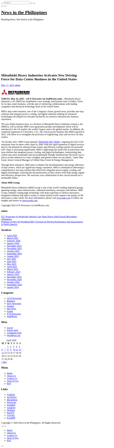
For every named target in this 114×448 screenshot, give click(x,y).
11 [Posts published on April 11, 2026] (17, 349)
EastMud (11, 405)
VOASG (11, 415)
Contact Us (12, 378)
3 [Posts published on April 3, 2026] (13, 346)
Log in (10, 327)
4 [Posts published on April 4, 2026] (16, 346)
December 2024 (14, 277)
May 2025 (11, 264)
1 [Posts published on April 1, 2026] (7, 346)
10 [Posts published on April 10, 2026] (14, 349)
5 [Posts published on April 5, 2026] (19, 346)
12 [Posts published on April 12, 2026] (20, 349)
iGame (10, 311)
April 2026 (12, 235)
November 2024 (14, 279)
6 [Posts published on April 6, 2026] (2, 349)
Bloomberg (12, 400)
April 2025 (12, 266)
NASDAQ (12, 397)
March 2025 (12, 269)
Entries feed (12, 330)
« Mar (4, 362)
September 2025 (14, 253)
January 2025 (13, 274)
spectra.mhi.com (30, 200)
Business (11, 301)
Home (10, 373)
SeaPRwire (12, 316)
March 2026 (12, 238)
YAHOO (11, 394)
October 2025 (13, 251)
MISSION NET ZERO (49, 142)
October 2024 (13, 282)
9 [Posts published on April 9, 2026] (10, 349)
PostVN (10, 413)
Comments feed (14, 333)
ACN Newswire (14, 298)
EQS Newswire (14, 303)
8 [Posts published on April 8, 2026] (7, 349)
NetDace (11, 410)
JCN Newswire (14, 314)
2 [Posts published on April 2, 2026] (10, 346)
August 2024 (13, 287)
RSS (9, 383)
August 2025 (13, 256)
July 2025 (11, 259)
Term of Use (12, 381)
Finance (10, 306)
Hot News (11, 308)
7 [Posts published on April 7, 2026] (5, 349)
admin (17, 85)
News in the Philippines (24, 12)
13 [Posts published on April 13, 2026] (3, 353)
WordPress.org (13, 335)
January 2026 (13, 243)
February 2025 (13, 272)
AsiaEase (11, 407)
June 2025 (11, 261)
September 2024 (14, 284)
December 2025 (14, 246)
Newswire (11, 402)
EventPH (11, 418)
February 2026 (13, 241)
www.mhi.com (63, 198)
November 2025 (14, 248)
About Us (11, 376)
